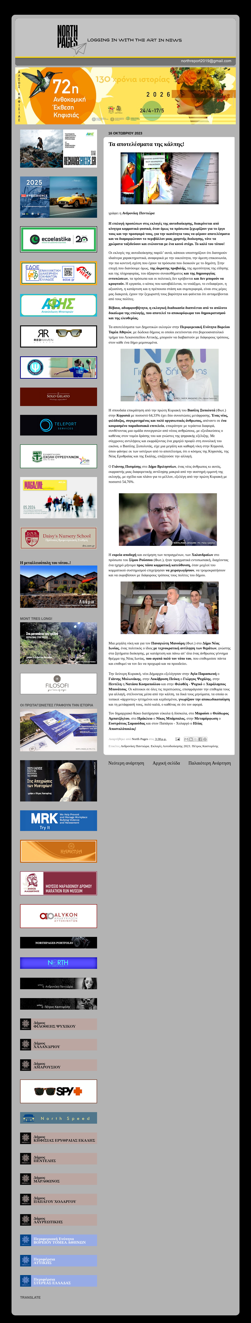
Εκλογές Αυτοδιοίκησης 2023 (170, 746)
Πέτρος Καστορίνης (205, 746)
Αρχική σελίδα (166, 763)
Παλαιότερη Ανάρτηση (209, 763)
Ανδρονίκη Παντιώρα (135, 746)
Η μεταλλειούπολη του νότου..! (45, 563)
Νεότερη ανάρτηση (126, 763)
